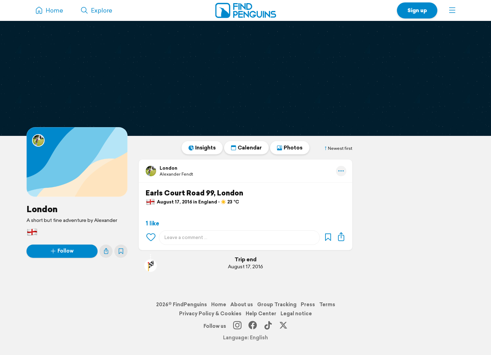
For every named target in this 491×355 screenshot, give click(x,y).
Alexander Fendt (176, 174)
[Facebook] (252, 326)
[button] (452, 10)
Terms (327, 304)
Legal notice (296, 313)
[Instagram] (237, 326)
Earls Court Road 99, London (194, 193)
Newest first (338, 148)
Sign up (417, 10)
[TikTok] (268, 326)
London (41, 209)
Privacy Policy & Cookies (210, 313)
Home (218, 304)
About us (241, 304)
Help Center (261, 313)
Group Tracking (277, 304)
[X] (283, 326)
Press (308, 304)
